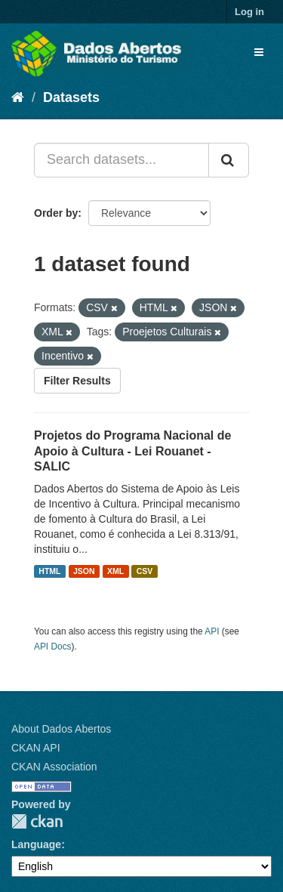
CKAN (37, 821)
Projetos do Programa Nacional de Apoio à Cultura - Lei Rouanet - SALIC (132, 451)
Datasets (71, 97)
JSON (84, 571)
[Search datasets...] (121, 160)
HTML (49, 571)
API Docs (53, 646)
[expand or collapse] (259, 52)
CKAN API (35, 748)
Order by (56, 213)
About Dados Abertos (61, 729)
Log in (249, 11)
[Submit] (228, 160)
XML (115, 571)
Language (36, 844)
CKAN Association (54, 767)
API (212, 631)
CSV (145, 571)
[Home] (17, 97)
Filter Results (77, 381)
